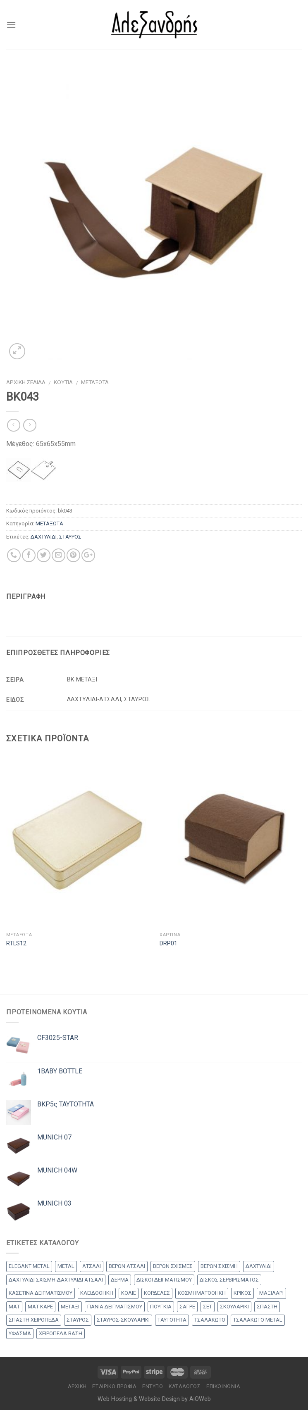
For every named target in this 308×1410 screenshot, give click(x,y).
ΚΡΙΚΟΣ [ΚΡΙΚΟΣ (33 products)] (242, 1293)
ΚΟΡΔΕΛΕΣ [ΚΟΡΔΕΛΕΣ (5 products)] (157, 1293)
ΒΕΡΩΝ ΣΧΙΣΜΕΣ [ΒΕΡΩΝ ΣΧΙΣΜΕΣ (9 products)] (173, 1266)
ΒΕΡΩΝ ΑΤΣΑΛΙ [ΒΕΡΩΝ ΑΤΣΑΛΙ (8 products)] (127, 1266)
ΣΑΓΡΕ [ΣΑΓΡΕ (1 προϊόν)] (187, 1306)
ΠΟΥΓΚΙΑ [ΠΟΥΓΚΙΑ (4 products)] (161, 1306)
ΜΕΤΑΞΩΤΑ (95, 382)
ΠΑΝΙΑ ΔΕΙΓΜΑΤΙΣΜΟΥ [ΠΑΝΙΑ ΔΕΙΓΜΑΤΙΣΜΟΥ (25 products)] (114, 1306)
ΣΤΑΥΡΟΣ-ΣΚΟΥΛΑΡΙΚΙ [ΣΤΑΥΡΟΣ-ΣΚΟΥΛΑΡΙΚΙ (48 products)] (123, 1320)
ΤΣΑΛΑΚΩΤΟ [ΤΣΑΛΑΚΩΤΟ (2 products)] (209, 1320)
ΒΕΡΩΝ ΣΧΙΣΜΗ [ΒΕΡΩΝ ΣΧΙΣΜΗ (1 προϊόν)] (219, 1266)
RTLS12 (16, 943)
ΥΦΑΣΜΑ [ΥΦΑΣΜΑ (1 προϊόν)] (20, 1333)
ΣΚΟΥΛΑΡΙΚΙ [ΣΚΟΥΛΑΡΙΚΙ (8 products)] (234, 1306)
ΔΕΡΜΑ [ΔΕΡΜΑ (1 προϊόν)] (120, 1280)
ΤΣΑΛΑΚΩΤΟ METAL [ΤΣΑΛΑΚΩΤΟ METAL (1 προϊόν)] (257, 1320)
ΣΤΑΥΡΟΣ (70, 537)
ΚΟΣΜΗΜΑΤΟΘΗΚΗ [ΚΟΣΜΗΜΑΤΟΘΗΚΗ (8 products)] (202, 1293)
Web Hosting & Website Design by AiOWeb (154, 1399)
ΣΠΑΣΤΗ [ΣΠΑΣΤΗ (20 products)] (267, 1306)
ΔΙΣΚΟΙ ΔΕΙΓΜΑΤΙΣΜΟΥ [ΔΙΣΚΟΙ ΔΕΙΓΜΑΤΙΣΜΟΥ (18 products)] (164, 1280)
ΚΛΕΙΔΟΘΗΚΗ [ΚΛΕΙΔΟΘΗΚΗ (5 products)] (96, 1293)
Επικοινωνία (223, 1386)
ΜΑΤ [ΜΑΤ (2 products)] (14, 1306)
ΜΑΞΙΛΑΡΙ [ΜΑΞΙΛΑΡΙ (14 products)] (271, 1293)
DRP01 (168, 943)
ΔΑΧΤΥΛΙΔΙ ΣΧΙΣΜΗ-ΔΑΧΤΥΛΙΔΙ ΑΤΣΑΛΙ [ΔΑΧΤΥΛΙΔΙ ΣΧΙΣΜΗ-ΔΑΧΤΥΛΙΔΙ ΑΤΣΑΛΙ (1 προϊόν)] (56, 1280)
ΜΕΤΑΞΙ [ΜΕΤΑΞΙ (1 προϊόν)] (70, 1306)
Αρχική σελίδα (25, 382)
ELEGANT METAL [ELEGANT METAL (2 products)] (29, 1266)
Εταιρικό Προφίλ (114, 1386)
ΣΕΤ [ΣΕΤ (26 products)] (207, 1306)
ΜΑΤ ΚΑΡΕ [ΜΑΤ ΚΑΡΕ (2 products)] (40, 1306)
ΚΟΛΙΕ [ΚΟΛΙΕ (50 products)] (128, 1293)
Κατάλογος (185, 1386)
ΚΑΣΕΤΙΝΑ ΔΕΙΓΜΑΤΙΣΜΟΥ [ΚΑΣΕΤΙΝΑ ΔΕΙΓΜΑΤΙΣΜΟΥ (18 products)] (40, 1293)
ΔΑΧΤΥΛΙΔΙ (44, 537)
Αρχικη (77, 1386)
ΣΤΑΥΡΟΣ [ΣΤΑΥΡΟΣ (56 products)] (78, 1320)
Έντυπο (152, 1386)
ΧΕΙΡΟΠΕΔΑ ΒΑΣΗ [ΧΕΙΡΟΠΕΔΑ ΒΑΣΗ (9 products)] (60, 1333)
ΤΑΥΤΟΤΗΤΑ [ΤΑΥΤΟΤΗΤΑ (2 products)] (172, 1320)
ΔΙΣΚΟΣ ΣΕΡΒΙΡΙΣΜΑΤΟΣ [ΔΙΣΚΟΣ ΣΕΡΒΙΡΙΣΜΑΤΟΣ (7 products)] (229, 1280)
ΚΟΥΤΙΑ (63, 382)
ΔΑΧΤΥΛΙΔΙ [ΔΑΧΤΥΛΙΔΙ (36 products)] (259, 1266)
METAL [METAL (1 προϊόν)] (65, 1266)
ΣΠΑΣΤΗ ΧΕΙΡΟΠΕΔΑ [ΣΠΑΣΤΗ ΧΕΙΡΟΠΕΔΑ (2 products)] (34, 1320)
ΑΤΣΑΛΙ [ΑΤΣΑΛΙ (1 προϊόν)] (91, 1266)
